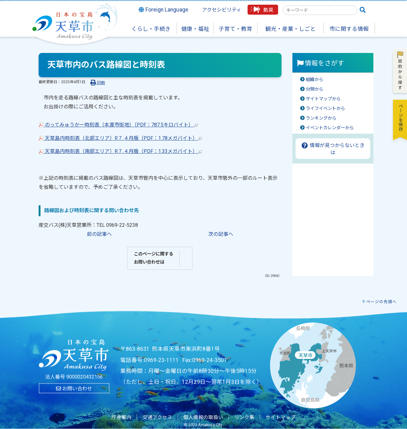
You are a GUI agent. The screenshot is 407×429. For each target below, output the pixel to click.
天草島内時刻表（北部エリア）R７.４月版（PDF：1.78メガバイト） (120, 138)
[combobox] (320, 10)
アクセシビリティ (221, 10)
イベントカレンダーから (330, 128)
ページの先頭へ (381, 301)
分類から (314, 89)
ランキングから (321, 118)
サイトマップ (281, 417)
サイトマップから (323, 99)
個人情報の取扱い (203, 417)
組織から (314, 79)
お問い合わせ (74, 389)
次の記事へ (220, 234)
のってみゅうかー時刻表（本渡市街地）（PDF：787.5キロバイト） (118, 125)
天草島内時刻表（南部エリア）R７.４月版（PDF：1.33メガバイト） (120, 151)
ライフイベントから (325, 108)
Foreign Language (163, 10)
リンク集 (244, 417)
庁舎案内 (121, 417)
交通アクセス (157, 417)
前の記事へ (99, 234)
